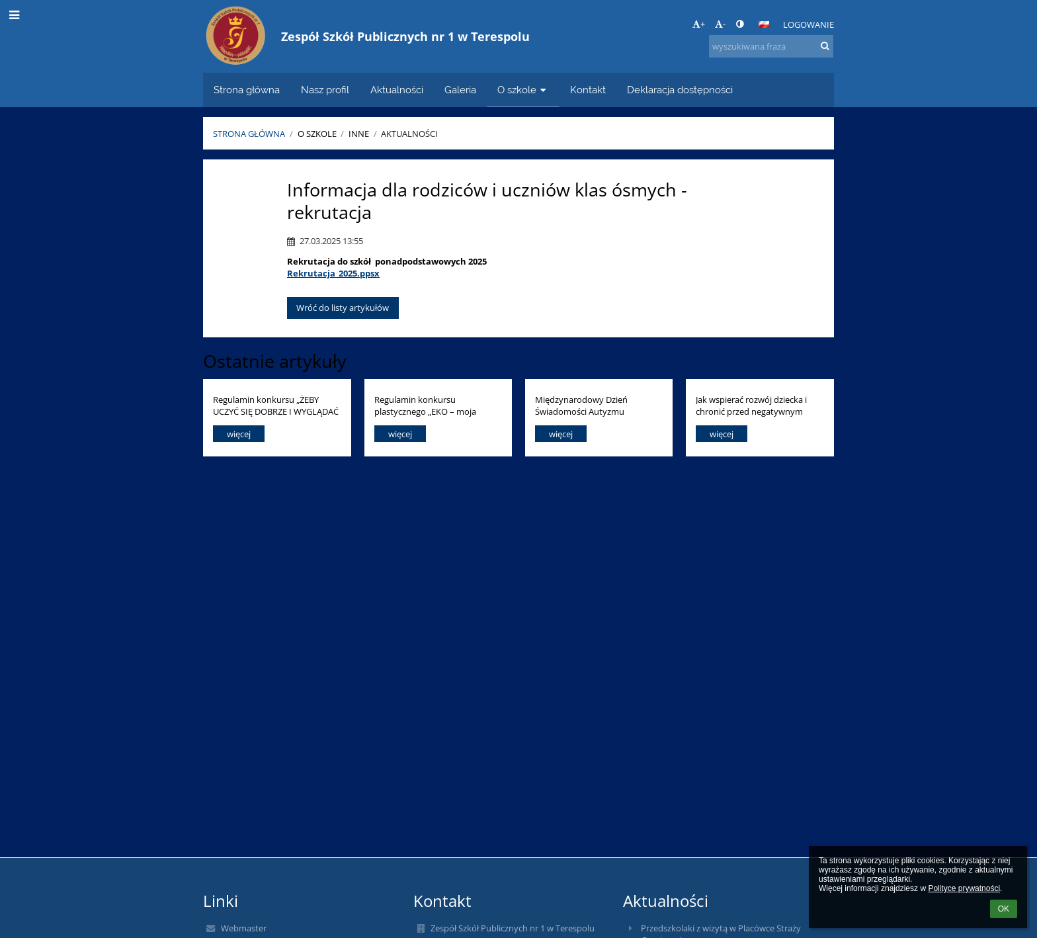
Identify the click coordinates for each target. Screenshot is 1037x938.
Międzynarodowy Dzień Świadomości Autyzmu (581, 405)
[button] (764, 24)
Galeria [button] (460, 89)
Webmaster (244, 928)
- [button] (720, 24)
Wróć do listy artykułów (342, 308)
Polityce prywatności (964, 888)
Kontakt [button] (588, 89)
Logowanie (808, 24)
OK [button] (1003, 909)
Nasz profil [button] (325, 89)
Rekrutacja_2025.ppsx (333, 273)
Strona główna (249, 134)
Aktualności (409, 134)
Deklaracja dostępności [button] (680, 89)
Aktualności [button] (396, 89)
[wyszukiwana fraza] (771, 46)
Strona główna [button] (247, 89)
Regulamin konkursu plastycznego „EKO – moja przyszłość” (425, 405)
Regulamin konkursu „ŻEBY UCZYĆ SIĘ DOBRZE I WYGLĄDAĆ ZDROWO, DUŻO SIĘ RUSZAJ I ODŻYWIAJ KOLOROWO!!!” (276, 405)
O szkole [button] (523, 89)
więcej (239, 434)
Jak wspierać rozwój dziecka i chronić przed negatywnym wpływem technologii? (751, 405)
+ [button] (698, 24)
